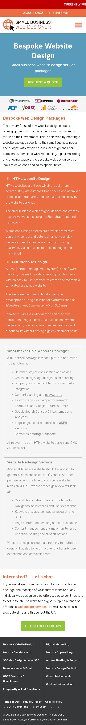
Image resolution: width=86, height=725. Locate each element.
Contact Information (59, 684)
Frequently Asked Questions (21, 689)
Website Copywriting (59, 652)
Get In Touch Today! (43, 626)
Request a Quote (43, 82)
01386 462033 (33, 13)
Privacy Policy (32, 701)
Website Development (17, 652)
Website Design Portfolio (62, 668)
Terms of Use (11, 701)
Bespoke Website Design (18, 644)
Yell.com (41, 706)
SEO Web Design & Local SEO (21, 660)
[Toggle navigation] (79, 25)
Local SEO (22, 406)
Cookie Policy (53, 701)
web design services (32, 607)
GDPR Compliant (17, 706)
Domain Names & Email (17, 668)
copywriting (53, 395)
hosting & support (43, 434)
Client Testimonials (58, 676)
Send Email (60, 13)
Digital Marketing (57, 644)
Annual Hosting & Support (63, 660)
